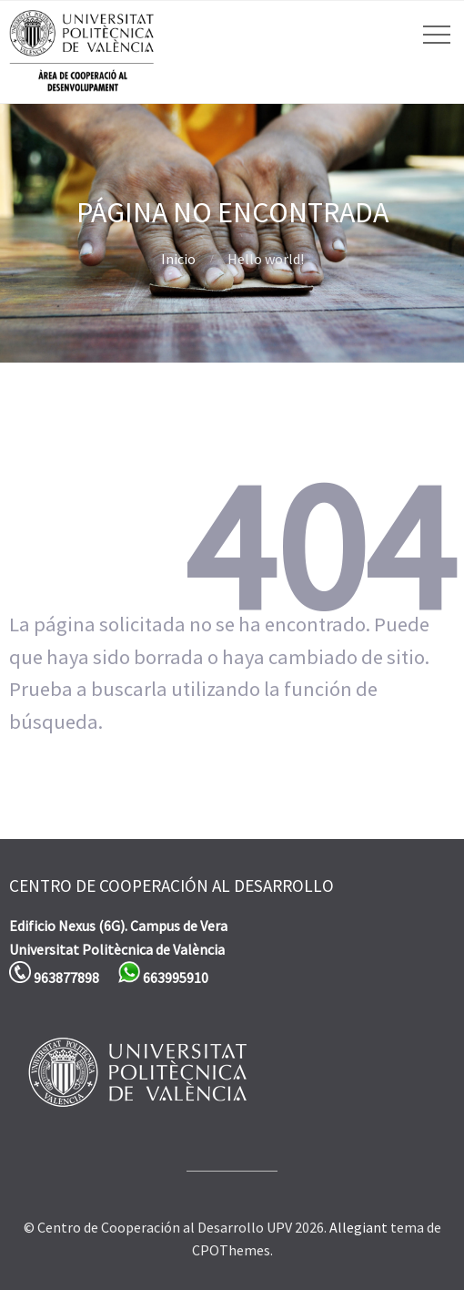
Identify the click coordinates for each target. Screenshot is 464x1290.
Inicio (178, 259)
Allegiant (358, 1227)
